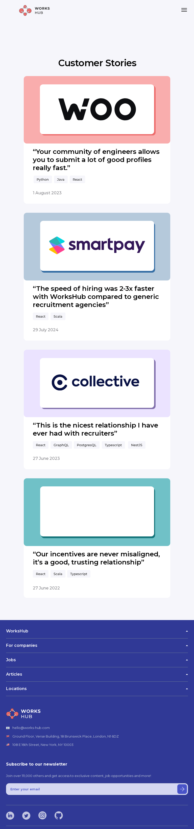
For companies (97, 645)
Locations (97, 688)
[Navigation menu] (184, 10)
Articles (97, 674)
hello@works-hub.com (31, 728)
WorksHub (97, 631)
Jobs (97, 659)
